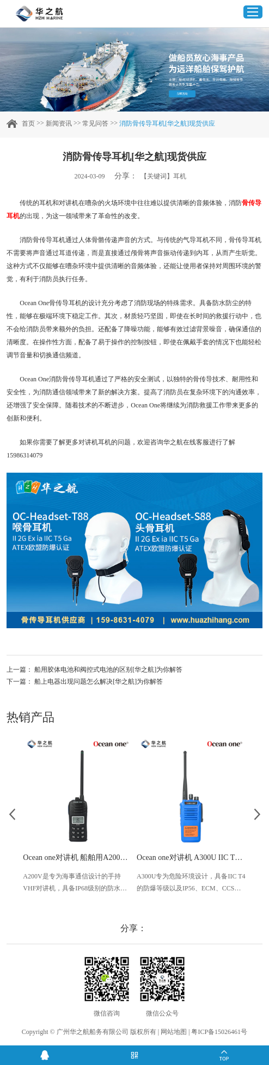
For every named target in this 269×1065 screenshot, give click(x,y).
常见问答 (95, 123)
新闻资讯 (59, 123)
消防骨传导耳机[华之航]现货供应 (167, 123)
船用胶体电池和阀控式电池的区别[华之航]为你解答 (108, 669)
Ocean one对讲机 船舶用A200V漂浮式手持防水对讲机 (77, 857)
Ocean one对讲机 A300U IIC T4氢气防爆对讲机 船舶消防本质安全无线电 (191, 857)
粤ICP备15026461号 (219, 1032)
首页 (28, 123)
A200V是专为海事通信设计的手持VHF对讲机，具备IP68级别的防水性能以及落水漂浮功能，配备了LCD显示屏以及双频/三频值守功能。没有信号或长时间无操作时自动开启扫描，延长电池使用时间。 (76, 883)
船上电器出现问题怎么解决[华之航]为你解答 (98, 681)
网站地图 (174, 1032)
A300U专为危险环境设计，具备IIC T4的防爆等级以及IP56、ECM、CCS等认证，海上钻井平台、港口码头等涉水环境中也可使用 (191, 883)
